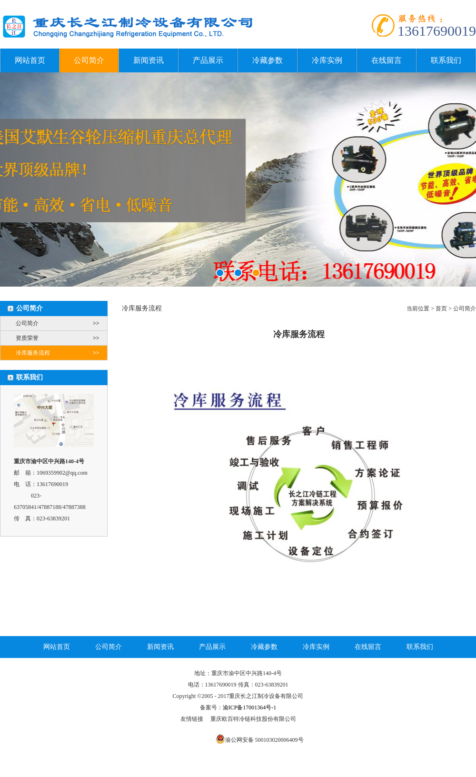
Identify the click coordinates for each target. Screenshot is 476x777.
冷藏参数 (267, 60)
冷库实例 (327, 60)
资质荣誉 (61, 338)
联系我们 (446, 60)
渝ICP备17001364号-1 (250, 707)
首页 (441, 308)
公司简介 (89, 60)
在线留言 (386, 60)
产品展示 (208, 60)
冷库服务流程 (61, 353)
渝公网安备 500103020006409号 (264, 740)
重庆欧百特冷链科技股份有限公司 (253, 719)
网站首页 (30, 60)
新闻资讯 (148, 60)
